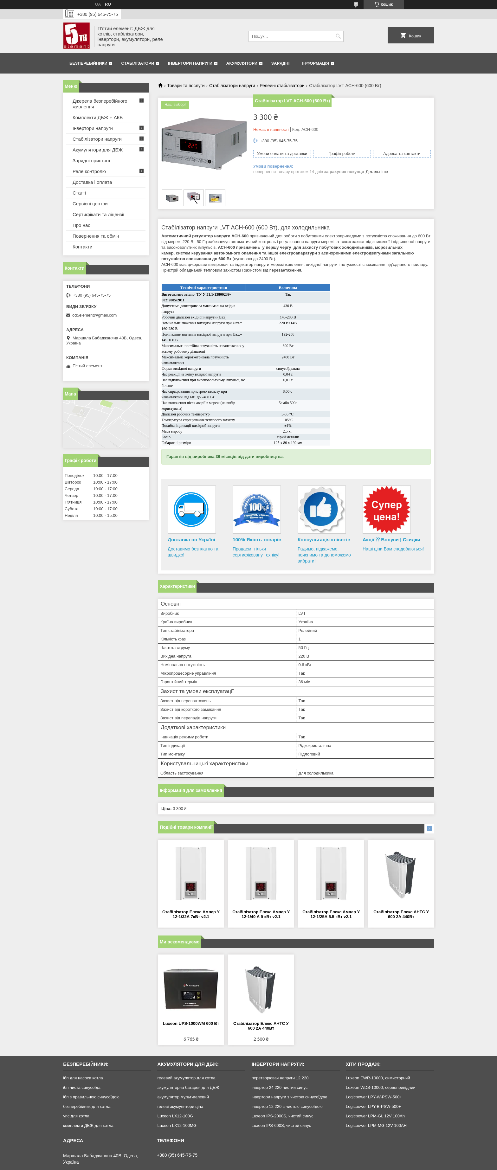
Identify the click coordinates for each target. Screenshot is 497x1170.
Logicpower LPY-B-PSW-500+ (373, 1106)
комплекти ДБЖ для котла (88, 1125)
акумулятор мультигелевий (183, 1097)
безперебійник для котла (86, 1106)
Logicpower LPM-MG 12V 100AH (376, 1125)
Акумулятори (241, 63)
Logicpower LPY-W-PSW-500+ (374, 1097)
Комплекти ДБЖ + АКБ (98, 117)
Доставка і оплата (92, 182)
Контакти (82, 246)
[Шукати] (338, 36)
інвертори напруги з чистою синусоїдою (289, 1097)
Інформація (315, 63)
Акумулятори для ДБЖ (98, 149)
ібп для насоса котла (83, 1078)
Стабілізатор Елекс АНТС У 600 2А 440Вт (401, 914)
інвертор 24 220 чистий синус (280, 1087)
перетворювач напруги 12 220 (280, 1078)
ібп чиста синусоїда (81, 1087)
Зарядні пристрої (91, 160)
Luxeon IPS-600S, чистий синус (281, 1125)
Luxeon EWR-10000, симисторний (378, 1078)
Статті (79, 193)
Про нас (81, 225)
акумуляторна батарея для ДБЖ (188, 1087)
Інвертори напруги (190, 63)
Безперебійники (88, 63)
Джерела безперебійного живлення (100, 103)
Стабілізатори (137, 63)
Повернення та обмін (96, 236)
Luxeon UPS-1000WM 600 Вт (191, 1023)
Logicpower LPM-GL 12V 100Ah (375, 1116)
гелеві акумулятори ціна (180, 1106)
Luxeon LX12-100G (175, 1116)
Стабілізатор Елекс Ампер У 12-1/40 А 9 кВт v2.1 (261, 914)
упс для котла (76, 1116)
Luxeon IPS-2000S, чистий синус (282, 1116)
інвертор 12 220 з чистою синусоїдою (287, 1106)
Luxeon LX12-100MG (177, 1125)
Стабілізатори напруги (232, 85)
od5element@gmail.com (94, 315)
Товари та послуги (185, 85)
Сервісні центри (90, 203)
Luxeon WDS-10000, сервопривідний (381, 1087)
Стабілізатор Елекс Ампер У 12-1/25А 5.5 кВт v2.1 (331, 914)
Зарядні (280, 63)
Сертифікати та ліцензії (98, 214)
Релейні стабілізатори (282, 85)
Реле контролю (89, 171)
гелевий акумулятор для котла (186, 1078)
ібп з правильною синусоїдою (91, 1097)
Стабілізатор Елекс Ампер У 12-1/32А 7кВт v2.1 (191, 914)
